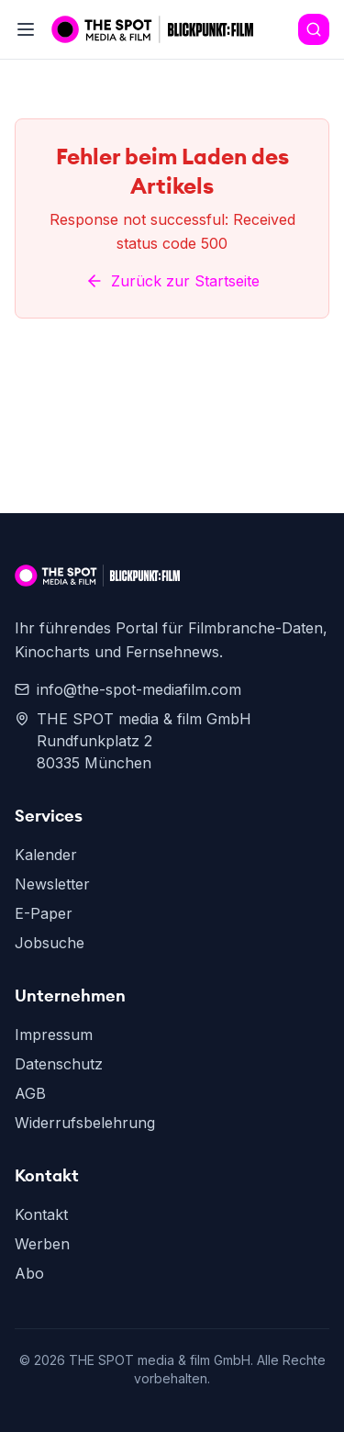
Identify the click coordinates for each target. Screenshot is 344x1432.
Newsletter (52, 884)
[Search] (313, 29)
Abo (29, 1273)
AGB (30, 1093)
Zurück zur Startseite (172, 281)
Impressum (54, 1034)
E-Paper (43, 913)
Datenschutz (59, 1064)
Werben (42, 1244)
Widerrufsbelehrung (85, 1122)
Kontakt (41, 1214)
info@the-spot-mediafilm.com (128, 689)
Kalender (46, 854)
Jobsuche (49, 943)
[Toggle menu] (25, 29)
